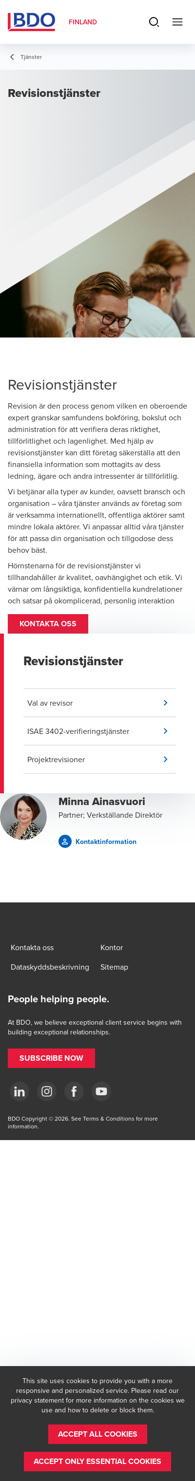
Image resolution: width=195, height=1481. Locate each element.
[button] (48, 624)
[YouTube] (101, 1091)
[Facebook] (74, 1091)
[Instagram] (46, 1091)
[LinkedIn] (19, 1091)
